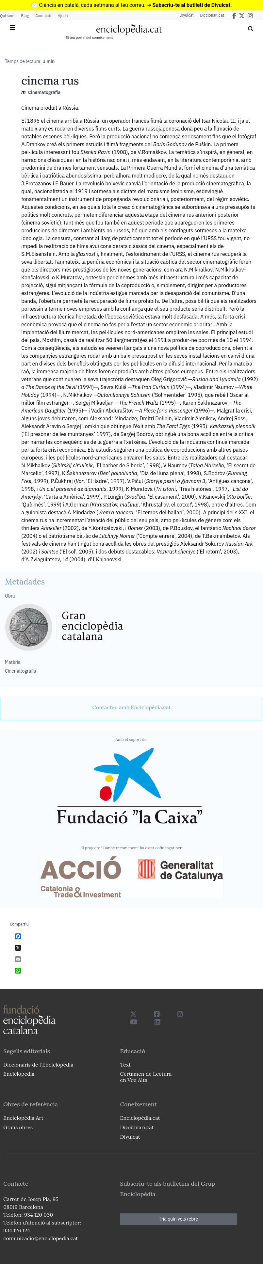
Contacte (43, 15)
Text (125, 1064)
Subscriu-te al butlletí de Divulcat (191, 5)
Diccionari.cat (212, 15)
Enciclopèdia (18, 1073)
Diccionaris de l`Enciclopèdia (38, 1064)
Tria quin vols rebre (178, 1219)
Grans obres (18, 1127)
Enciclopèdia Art (23, 1118)
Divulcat (187, 15)
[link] (131, 707)
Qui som (7, 15)
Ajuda (63, 15)
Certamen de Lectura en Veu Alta (146, 1076)
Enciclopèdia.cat (140, 1118)
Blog (25, 15)
